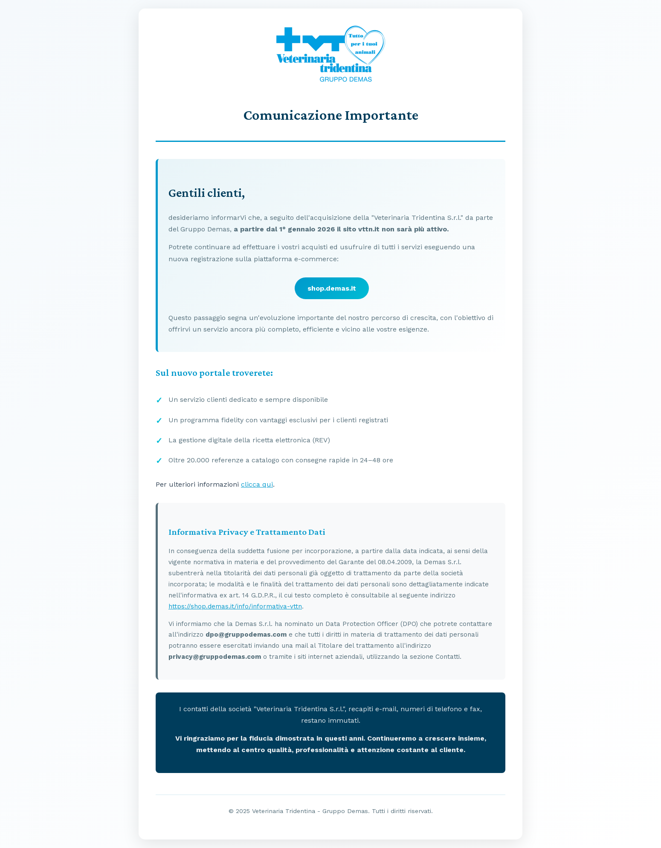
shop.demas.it (331, 288)
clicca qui (257, 484)
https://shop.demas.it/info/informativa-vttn (235, 606)
